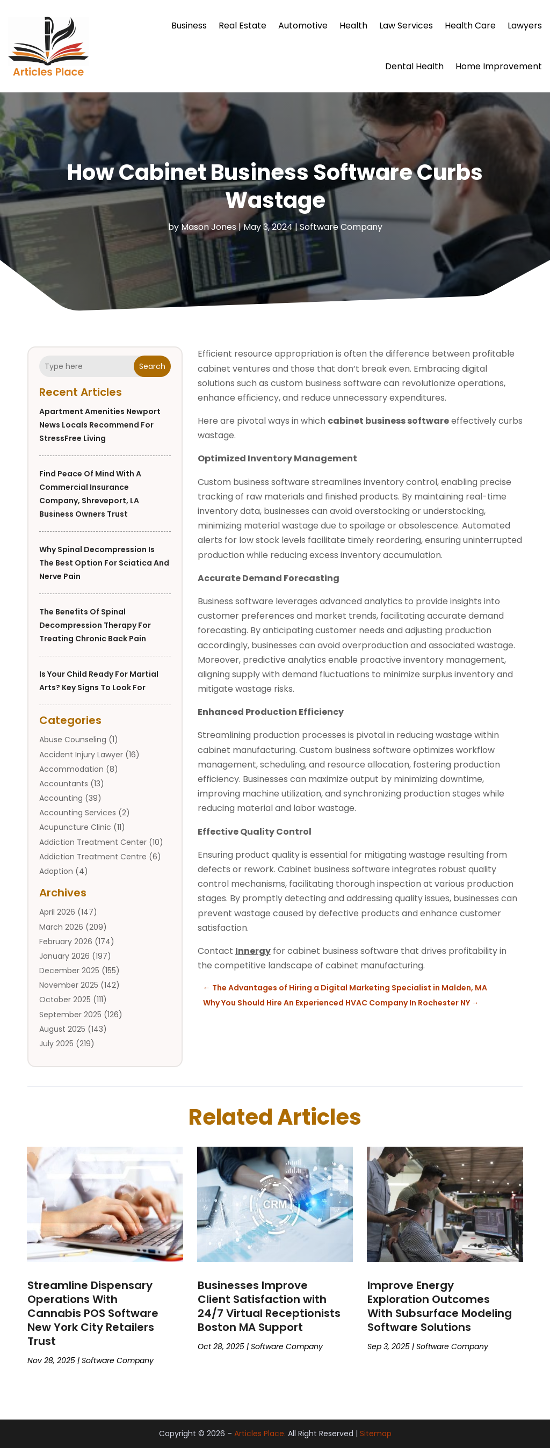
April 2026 (57, 912)
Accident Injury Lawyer (81, 754)
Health (353, 25)
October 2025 (65, 999)
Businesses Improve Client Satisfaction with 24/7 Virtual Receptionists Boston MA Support (269, 1306)
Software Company (341, 227)
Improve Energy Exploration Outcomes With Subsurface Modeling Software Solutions (439, 1306)
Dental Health (414, 66)
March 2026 (61, 927)
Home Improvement (498, 66)
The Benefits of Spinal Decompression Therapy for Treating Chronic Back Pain (95, 625)
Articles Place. (260, 1433)
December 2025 (69, 970)
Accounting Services (77, 812)
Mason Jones (208, 227)
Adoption (56, 871)
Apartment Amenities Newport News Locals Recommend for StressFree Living (100, 425)
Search (152, 366)
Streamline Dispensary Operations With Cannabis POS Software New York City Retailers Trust (92, 1313)
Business (189, 25)
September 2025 (70, 1014)
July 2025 (56, 1043)
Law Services (406, 25)
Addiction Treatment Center (93, 842)
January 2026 (64, 956)
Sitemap (376, 1433)
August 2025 (62, 1029)
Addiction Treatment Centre (93, 856)
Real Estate (242, 25)
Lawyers (525, 25)
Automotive (303, 25)
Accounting (61, 798)
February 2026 (65, 941)
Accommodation (71, 769)
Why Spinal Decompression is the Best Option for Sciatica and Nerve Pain (104, 563)
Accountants (63, 783)
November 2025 (68, 985)
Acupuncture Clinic (75, 827)
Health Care (470, 25)
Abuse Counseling (72, 739)
